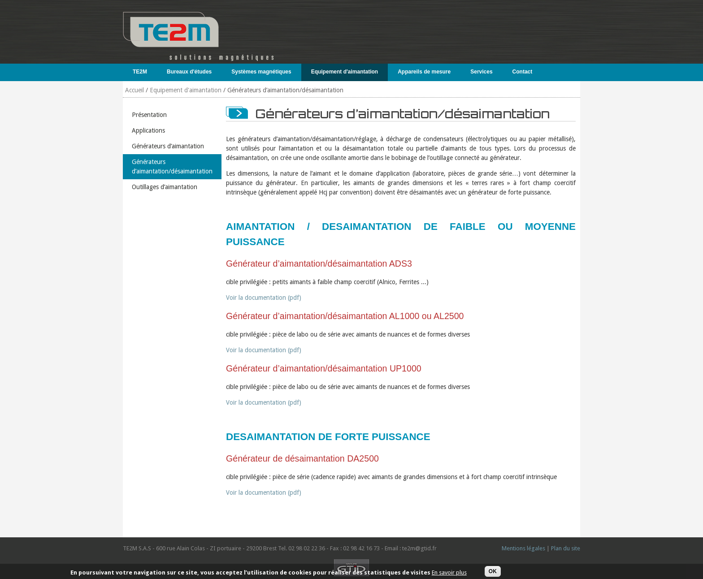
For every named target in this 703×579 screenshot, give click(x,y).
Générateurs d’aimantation (168, 146)
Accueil (134, 90)
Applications (148, 130)
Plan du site (565, 548)
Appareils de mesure (422, 71)
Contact (522, 72)
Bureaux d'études (187, 71)
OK (493, 573)
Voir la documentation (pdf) (263, 297)
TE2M (138, 71)
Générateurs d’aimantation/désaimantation (172, 166)
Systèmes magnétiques (259, 71)
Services (479, 71)
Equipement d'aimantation (342, 71)
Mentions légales (523, 548)
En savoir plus (449, 573)
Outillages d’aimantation (164, 186)
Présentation (149, 114)
